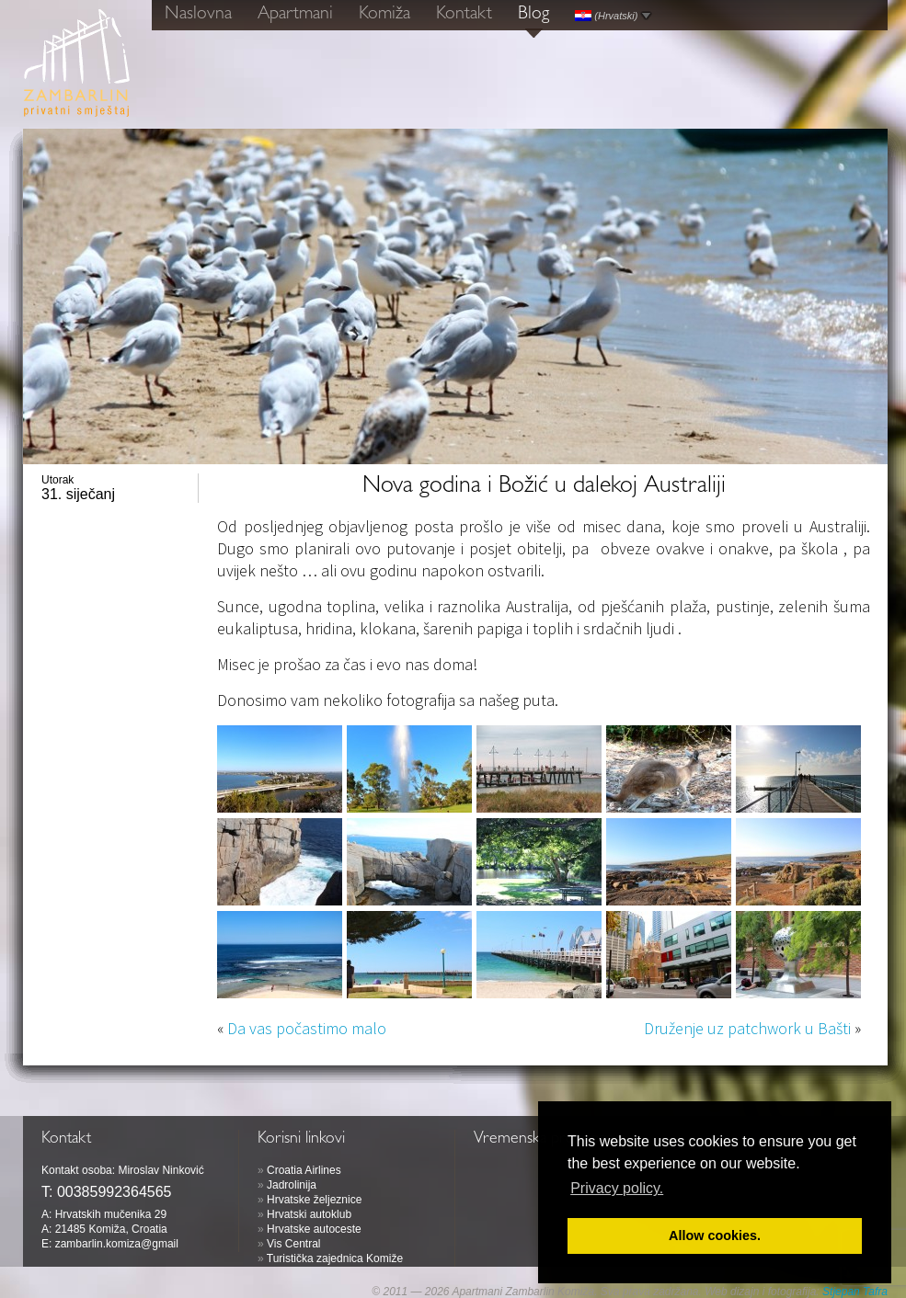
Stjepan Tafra (855, 1291)
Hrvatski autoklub (309, 1214)
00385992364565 (114, 1192)
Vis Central (293, 1243)
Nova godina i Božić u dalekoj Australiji (544, 487)
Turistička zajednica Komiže (335, 1258)
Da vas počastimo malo (306, 1028)
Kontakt (464, 15)
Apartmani (295, 15)
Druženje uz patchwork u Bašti (747, 1028)
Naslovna (198, 15)
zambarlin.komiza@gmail (116, 1243)
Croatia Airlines (304, 1170)
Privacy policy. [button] (616, 1188)
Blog (533, 15)
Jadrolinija (291, 1184)
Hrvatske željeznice (314, 1199)
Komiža (384, 15)
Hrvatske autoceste (314, 1229)
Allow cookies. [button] (715, 1235)
